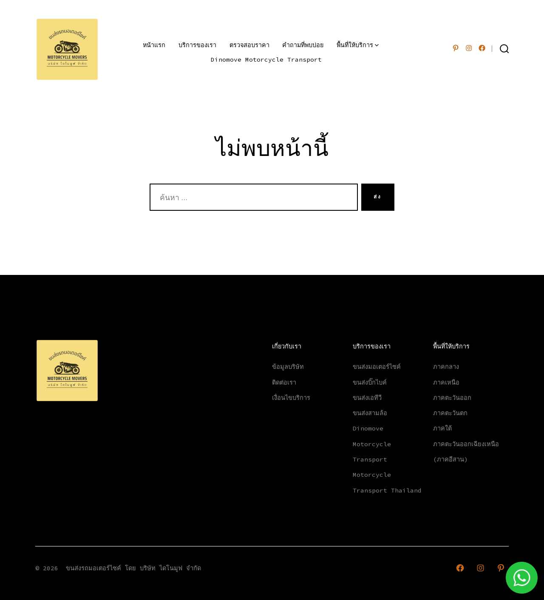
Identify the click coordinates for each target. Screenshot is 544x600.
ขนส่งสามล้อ (370, 413)
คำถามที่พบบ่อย (302, 45)
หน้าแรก (154, 45)
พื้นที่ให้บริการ (358, 45)
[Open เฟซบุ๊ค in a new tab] (481, 48)
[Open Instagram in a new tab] (468, 48)
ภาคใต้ (442, 428)
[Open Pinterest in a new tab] (455, 48)
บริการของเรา (197, 45)
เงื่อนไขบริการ (291, 398)
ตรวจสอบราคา (249, 45)
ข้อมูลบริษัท (288, 367)
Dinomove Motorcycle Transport (266, 59)
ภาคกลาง (446, 367)
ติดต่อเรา (284, 382)
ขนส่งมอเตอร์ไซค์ (377, 367)
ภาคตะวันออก (452, 398)
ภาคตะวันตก (450, 413)
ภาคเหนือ (446, 382)
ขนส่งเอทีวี (367, 398)
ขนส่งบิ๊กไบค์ (370, 382)
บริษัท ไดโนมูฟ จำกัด (170, 568)
